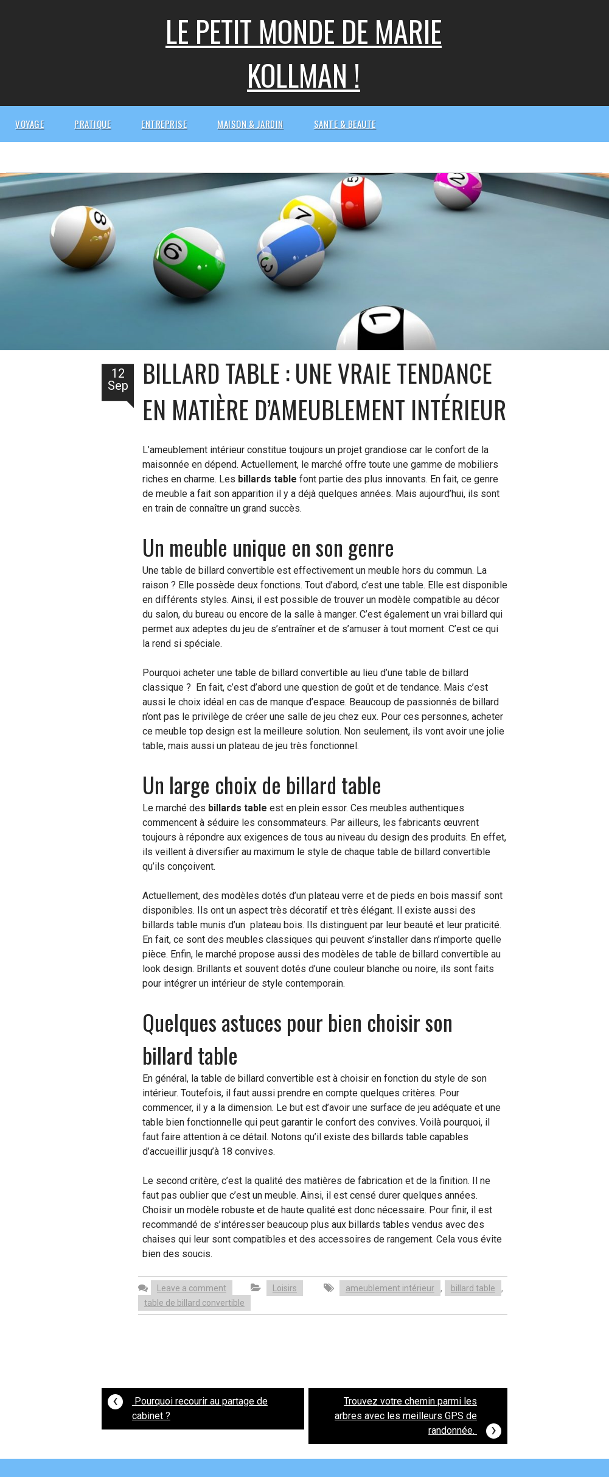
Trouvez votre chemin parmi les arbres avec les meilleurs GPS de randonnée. (418, 1417)
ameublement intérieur (390, 1288)
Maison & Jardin (250, 123)
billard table (473, 1288)
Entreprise (164, 123)
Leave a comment (191, 1288)
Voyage (29, 123)
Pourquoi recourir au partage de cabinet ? (188, 1405)
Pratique (92, 123)
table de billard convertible (194, 1303)
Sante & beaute (345, 123)
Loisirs (285, 1288)
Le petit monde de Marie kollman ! (303, 52)
